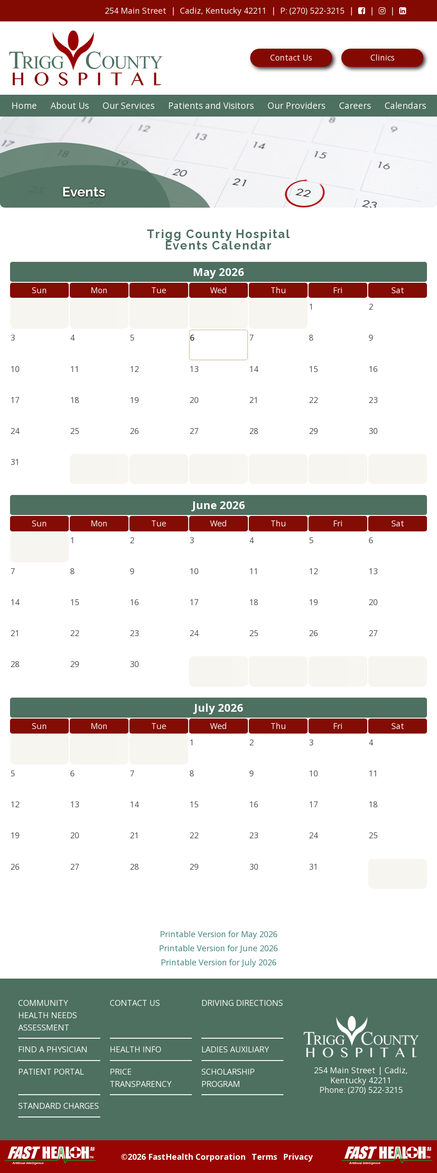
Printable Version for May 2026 (219, 933)
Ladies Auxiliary (235, 1049)
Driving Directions (242, 1002)
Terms (264, 1156)
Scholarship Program (228, 1077)
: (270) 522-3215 (310, 12)
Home (24, 105)
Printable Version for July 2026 (219, 962)
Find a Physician (52, 1049)
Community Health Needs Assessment (47, 1014)
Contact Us (291, 57)
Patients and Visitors (211, 105)
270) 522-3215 (376, 1089)
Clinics (382, 57)
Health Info (135, 1049)
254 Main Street (135, 10)
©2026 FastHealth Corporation (183, 1156)
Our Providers (296, 105)
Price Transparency (140, 1077)
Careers (355, 105)
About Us (70, 105)
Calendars (405, 105)
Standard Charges (58, 1105)
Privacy (298, 1156)
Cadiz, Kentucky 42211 (223, 10)
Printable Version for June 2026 (218, 948)
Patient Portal (51, 1071)
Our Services (128, 105)
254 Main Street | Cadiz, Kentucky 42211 (361, 1075)
